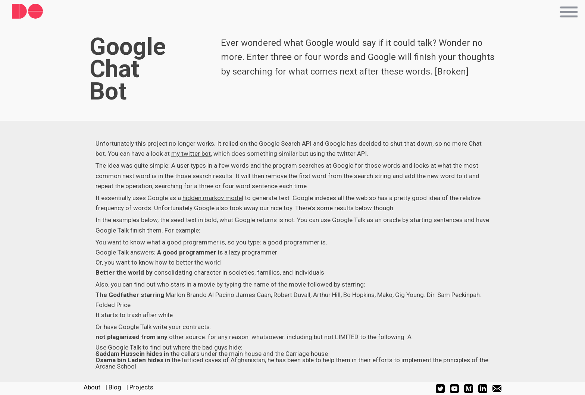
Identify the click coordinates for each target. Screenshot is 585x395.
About (92, 387)
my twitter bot (191, 153)
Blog (115, 387)
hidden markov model (212, 198)
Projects (141, 387)
